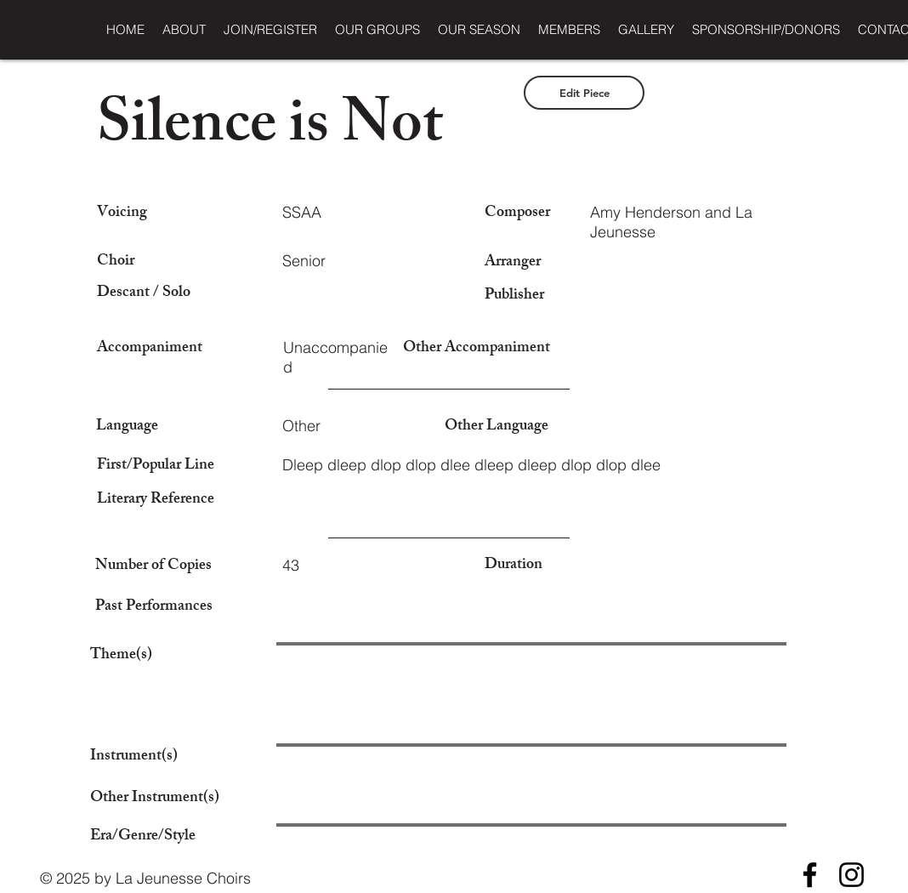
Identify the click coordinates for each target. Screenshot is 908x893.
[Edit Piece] (584, 93)
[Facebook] (809, 874)
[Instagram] (851, 874)
